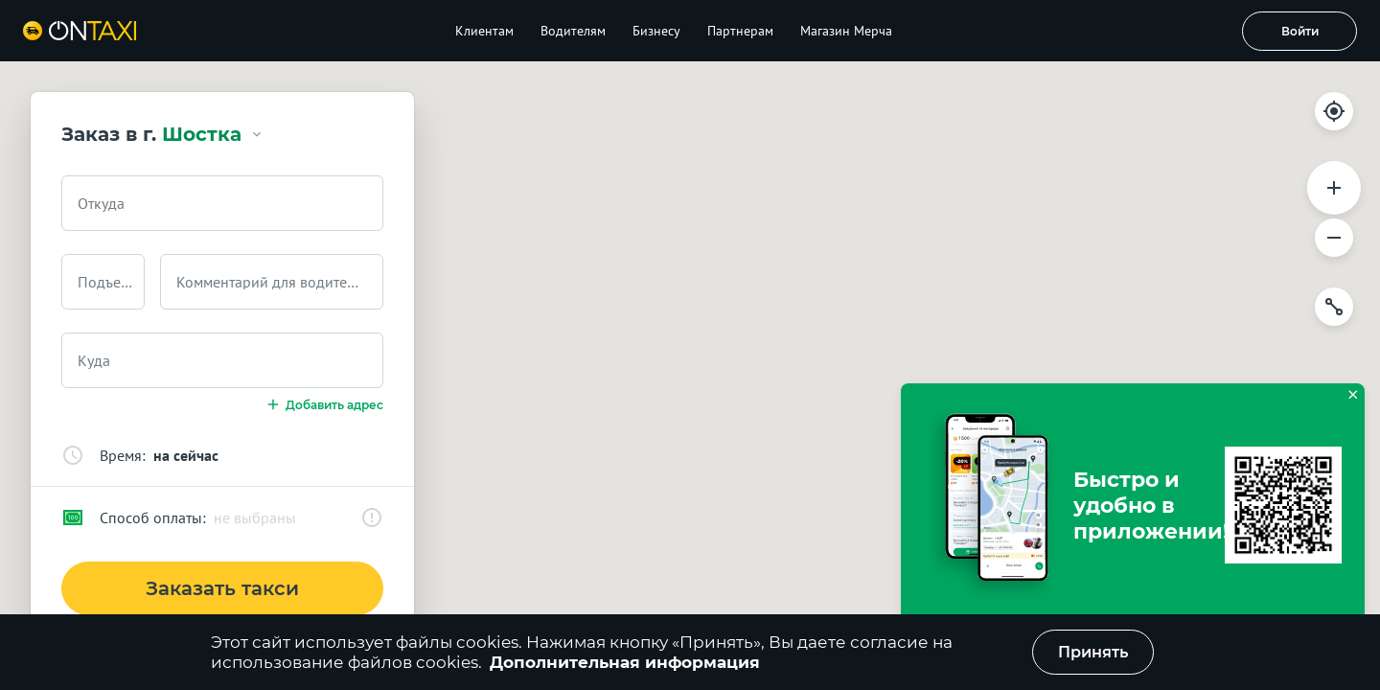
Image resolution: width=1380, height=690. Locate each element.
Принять (1093, 652)
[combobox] (222, 203)
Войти (1300, 31)
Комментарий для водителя (269, 281)
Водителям (573, 30)
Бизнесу (656, 30)
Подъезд (107, 281)
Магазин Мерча (846, 30)
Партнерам (740, 30)
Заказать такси (222, 588)
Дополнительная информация (625, 662)
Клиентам (484, 30)
